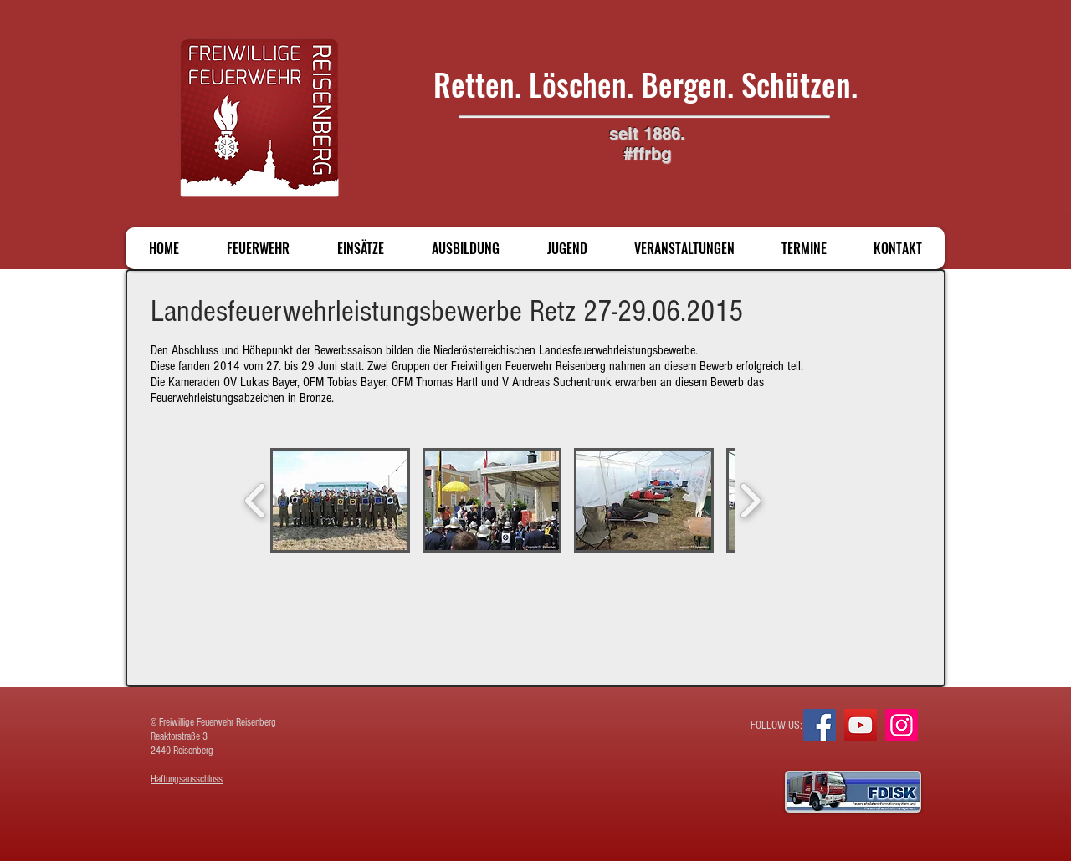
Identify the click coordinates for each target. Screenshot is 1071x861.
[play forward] (750, 500)
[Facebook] (819, 725)
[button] (340, 500)
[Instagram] (901, 725)
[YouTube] (860, 725)
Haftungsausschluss (187, 779)
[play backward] (255, 500)
